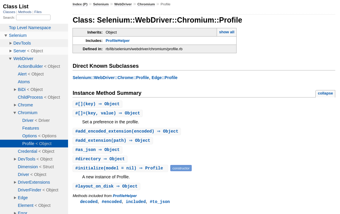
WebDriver (123, 4)
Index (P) (80, 4)
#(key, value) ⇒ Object (108, 114)
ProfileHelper (118, 40)
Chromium (146, 4)
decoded (88, 204)
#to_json (160, 204)
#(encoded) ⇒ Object (127, 132)
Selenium (101, 4)
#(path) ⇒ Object (113, 141)
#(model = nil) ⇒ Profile (121, 170)
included (136, 204)
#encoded (112, 204)
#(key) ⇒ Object (98, 104)
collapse (325, 93)
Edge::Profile (164, 77)
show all (226, 32)
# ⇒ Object (98, 151)
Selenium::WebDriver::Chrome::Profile (111, 77)
